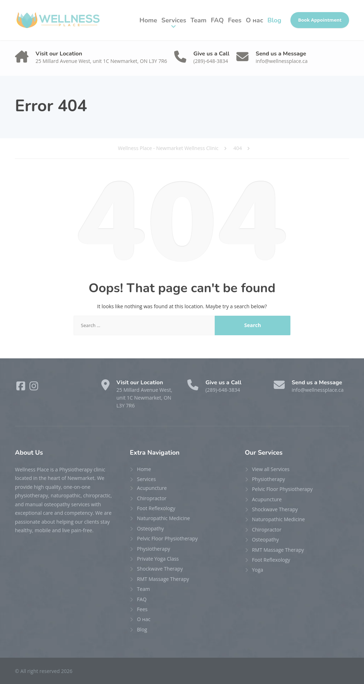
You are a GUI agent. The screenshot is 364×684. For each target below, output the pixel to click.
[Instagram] (34, 387)
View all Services (271, 469)
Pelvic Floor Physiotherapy (167, 538)
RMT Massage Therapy (163, 579)
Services (173, 20)
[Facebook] (21, 387)
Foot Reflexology (156, 508)
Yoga (257, 569)
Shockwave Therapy (160, 568)
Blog (274, 20)
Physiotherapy (153, 548)
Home (148, 20)
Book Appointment (320, 20)
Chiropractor (151, 498)
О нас (254, 20)
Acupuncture (152, 488)
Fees (234, 20)
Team (199, 20)
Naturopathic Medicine (163, 518)
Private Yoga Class (158, 558)
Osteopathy (150, 528)
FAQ (217, 20)
